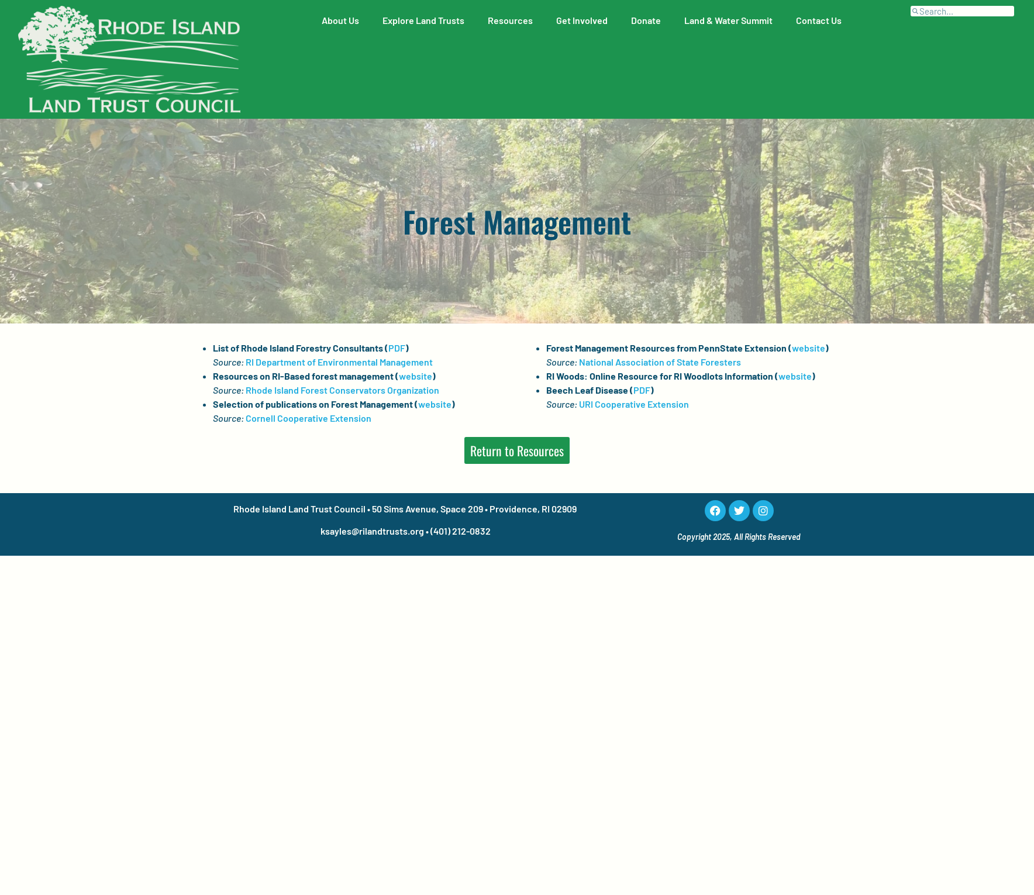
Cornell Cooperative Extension (308, 418)
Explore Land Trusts (423, 20)
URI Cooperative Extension (634, 403)
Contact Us (819, 20)
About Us (340, 20)
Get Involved (582, 20)
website (415, 375)
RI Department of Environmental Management (339, 361)
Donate (646, 20)
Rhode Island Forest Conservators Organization (342, 389)
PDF (396, 347)
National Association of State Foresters (660, 361)
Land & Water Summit (728, 20)
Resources (510, 20)
